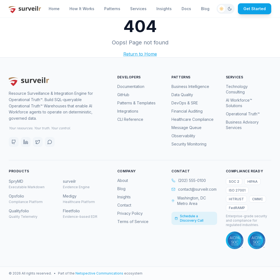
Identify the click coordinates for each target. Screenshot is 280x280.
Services (138, 8)
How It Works (81, 8)
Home (54, 8)
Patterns (112, 8)
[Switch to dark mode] (226, 9)
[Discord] (50, 142)
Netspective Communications (99, 273)
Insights (164, 8)
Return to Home (140, 54)
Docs (186, 8)
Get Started (254, 8)
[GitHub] (14, 142)
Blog (205, 8)
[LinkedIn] (26, 142)
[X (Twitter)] (38, 142)
